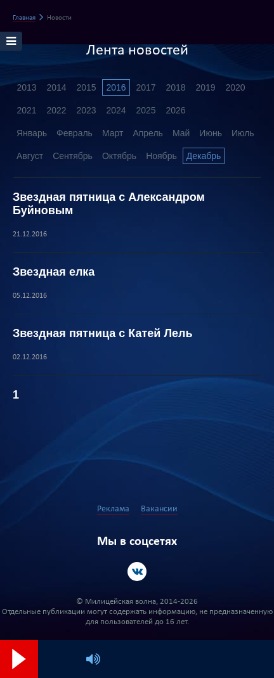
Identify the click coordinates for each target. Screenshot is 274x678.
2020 (235, 87)
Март (113, 133)
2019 (205, 87)
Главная (24, 18)
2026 (175, 110)
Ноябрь (161, 156)
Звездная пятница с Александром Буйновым (109, 204)
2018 (175, 87)
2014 (56, 87)
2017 (145, 87)
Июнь (210, 133)
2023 (86, 110)
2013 (26, 87)
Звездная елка (54, 271)
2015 (86, 87)
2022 (56, 110)
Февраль (74, 133)
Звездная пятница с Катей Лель (103, 333)
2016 (116, 87)
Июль (243, 133)
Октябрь (119, 156)
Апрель (148, 133)
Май (181, 133)
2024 (116, 110)
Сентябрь (73, 156)
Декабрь (203, 156)
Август (29, 156)
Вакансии (159, 509)
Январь (31, 133)
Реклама (113, 509)
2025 (145, 110)
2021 (26, 110)
